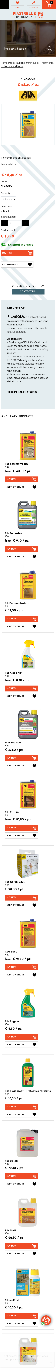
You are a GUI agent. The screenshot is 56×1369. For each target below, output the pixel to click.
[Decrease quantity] (4, 223)
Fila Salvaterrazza (16, 463)
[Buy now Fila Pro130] (21, 828)
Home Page (7, 62)
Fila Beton (11, 1160)
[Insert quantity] (15, 223)
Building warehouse (27, 62)
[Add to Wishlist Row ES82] (21, 975)
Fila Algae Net (13, 672)
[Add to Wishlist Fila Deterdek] (21, 557)
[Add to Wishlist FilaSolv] (17, 264)
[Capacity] (8, 199)
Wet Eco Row (13, 742)
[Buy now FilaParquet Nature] (21, 619)
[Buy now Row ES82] (21, 967)
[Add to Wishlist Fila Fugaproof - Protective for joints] (21, 1114)
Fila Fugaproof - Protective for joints (28, 1090)
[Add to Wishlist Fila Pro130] (21, 835)
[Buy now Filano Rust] (21, 1316)
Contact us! (28, 291)
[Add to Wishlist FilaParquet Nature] (21, 626)
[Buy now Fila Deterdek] (21, 549)
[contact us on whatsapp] (46, 1320)
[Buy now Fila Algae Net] (21, 688)
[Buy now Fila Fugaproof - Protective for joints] (21, 1107)
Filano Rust (12, 1300)
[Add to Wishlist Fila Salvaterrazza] (21, 487)
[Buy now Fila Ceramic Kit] (21, 898)
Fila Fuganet (13, 1021)
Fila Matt (10, 1230)
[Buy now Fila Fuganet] (21, 1037)
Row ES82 (11, 951)
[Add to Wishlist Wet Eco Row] (21, 766)
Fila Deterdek (13, 533)
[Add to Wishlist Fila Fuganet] (21, 1044)
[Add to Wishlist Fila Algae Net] (21, 696)
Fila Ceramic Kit (14, 881)
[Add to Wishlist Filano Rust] (21, 1323)
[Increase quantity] (25, 223)
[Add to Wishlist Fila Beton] (21, 1184)
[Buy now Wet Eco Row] (21, 758)
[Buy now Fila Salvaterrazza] (21, 479)
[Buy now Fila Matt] (21, 1246)
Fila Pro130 (12, 812)
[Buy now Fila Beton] (21, 1176)
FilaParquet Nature (17, 603)
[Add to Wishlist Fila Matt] (21, 1254)
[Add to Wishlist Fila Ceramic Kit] (21, 905)
